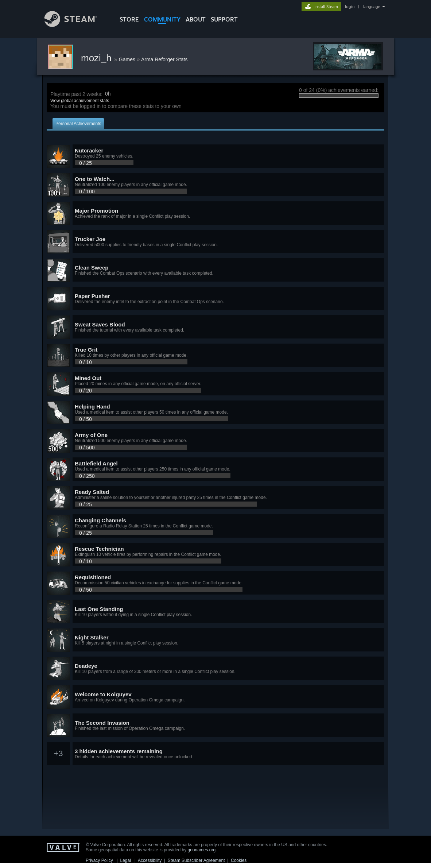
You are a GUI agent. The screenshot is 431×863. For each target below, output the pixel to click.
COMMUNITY (162, 19)
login (349, 6)
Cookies (238, 860)
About (196, 19)
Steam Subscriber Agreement (196, 860)
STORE (129, 19)
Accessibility (150, 860)
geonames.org (202, 849)
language (371, 6)
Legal (125, 860)
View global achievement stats (79, 100)
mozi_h (97, 58)
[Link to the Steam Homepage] (76, 25)
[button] (215, 156)
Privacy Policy (99, 860)
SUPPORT (224, 19)
